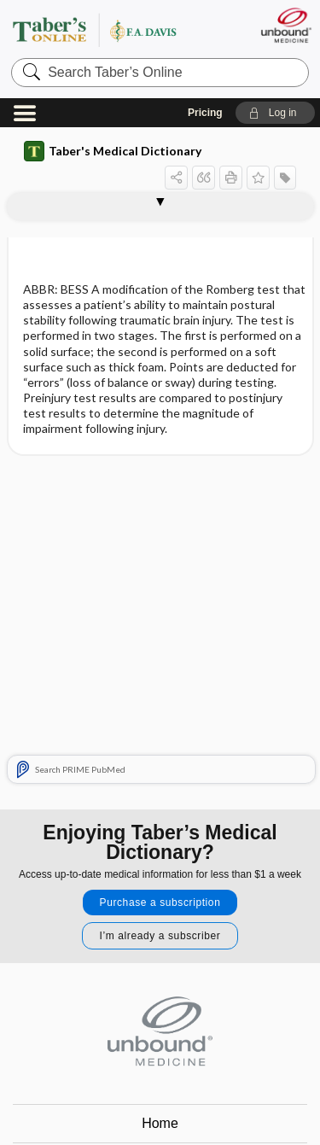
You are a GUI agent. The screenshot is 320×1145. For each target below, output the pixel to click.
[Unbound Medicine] (285, 25)
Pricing (205, 113)
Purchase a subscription (160, 902)
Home (160, 1123)
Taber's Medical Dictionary (112, 151)
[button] (275, 113)
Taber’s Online (115, 29)
